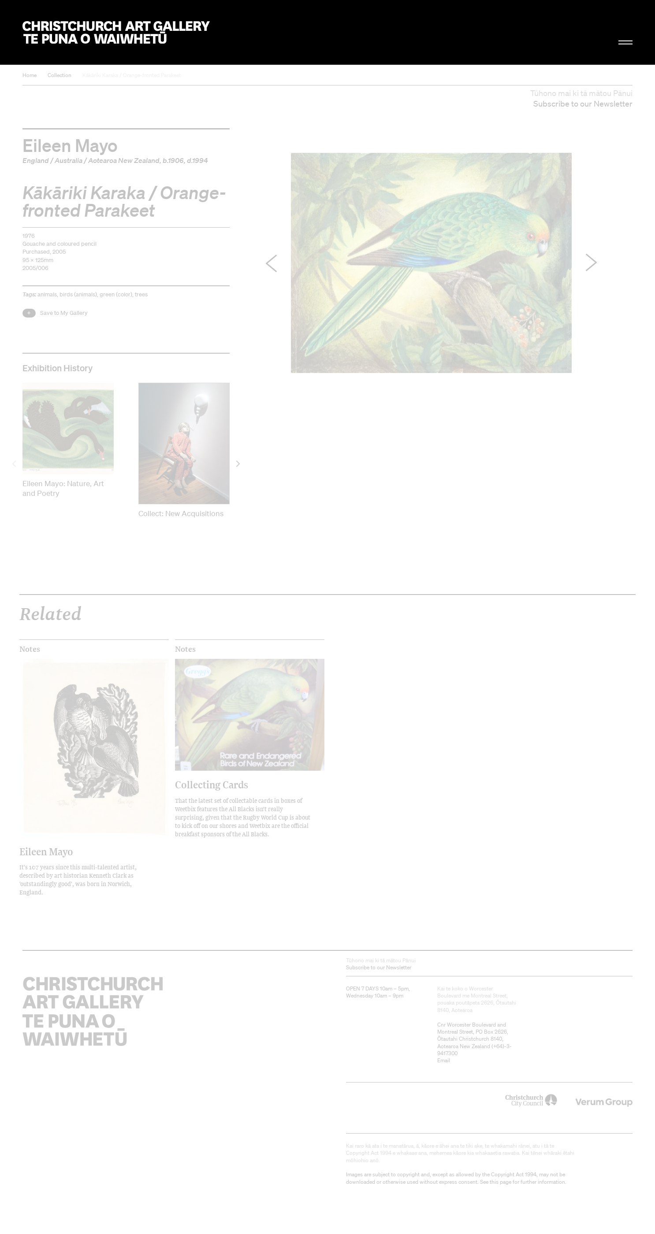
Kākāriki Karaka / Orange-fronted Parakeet (131, 75)
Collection (59, 75)
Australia (68, 160)
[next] (237, 463)
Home (29, 75)
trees (141, 294)
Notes (29, 649)
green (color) (116, 294)
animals (47, 294)
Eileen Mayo (70, 144)
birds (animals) (78, 294)
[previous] (14, 463)
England (35, 160)
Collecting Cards (211, 785)
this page (500, 1182)
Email (443, 1060)
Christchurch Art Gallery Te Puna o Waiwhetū (116, 32)
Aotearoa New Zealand (124, 160)
